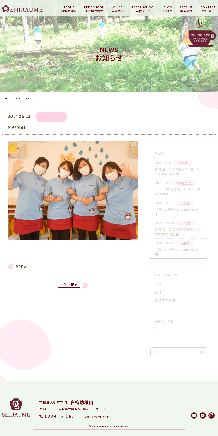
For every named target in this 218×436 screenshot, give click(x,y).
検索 (201, 349)
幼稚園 (160, 289)
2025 (159, 327)
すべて (160, 281)
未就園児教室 (165, 297)
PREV (21, 273)
